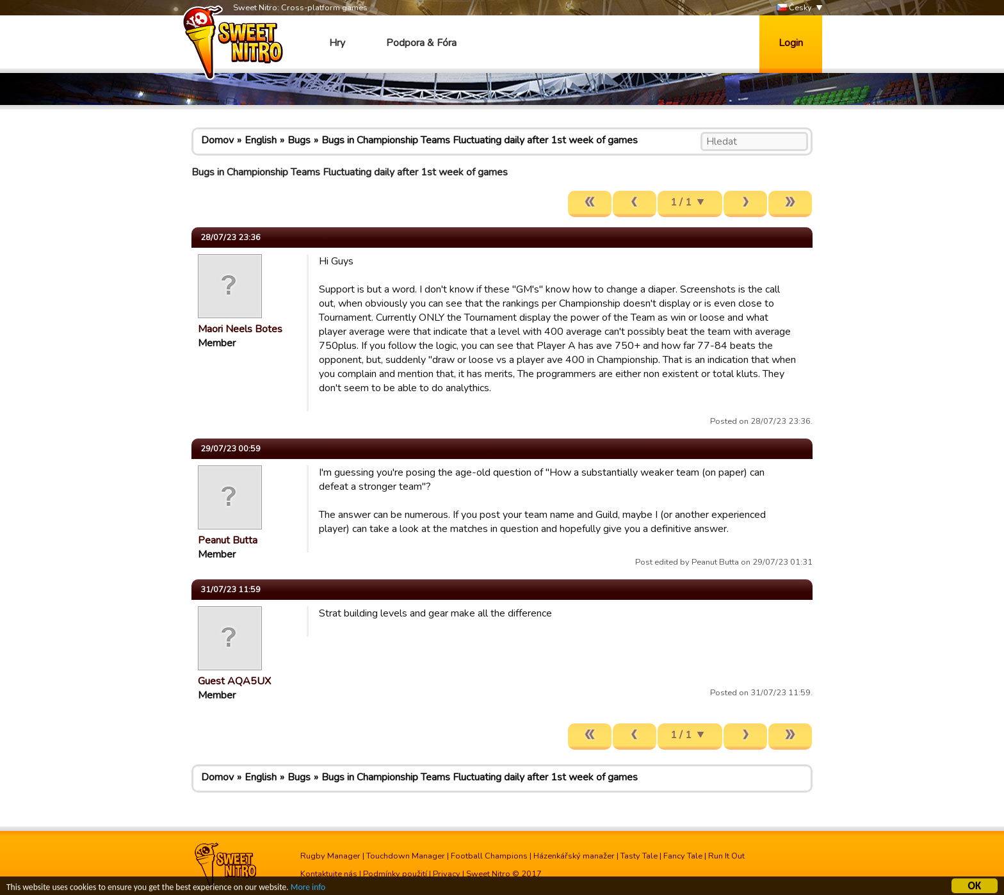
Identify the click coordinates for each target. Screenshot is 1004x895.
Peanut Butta (227, 540)
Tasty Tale (639, 856)
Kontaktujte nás (328, 874)
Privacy (446, 874)
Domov (217, 140)
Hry (337, 43)
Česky (794, 8)
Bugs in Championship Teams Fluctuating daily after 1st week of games (479, 140)
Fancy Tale (682, 856)
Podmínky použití (395, 874)
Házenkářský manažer (574, 856)
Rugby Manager (330, 856)
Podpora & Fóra (421, 43)
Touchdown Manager (405, 856)
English (261, 140)
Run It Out (726, 856)
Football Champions (489, 856)
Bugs (299, 140)
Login (791, 43)
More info (308, 888)
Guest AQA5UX (234, 681)
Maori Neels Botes (240, 329)
